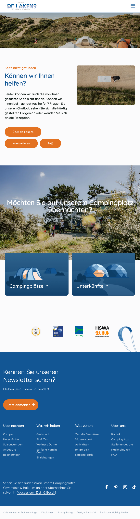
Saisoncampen (12, 444)
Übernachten (13, 425)
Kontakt (116, 434)
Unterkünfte (11, 439)
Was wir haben (48, 425)
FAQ (52, 143)
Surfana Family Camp (46, 451)
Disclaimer (47, 512)
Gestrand (42, 434)
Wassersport (83, 439)
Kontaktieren (23, 143)
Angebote (9, 449)
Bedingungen (11, 454)
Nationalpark (84, 454)
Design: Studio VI (86, 512)
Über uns (118, 425)
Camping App (120, 439)
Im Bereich (82, 449)
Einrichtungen (45, 457)
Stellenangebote (122, 444)
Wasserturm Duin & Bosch (36, 492)
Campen (8, 434)
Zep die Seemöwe (87, 434)
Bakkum (29, 488)
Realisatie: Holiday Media (114, 512)
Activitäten (82, 444)
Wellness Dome (46, 444)
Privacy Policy (65, 512)
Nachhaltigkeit (120, 449)
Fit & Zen (42, 439)
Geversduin (11, 488)
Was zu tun (84, 425)
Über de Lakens (25, 132)
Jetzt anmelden (21, 405)
